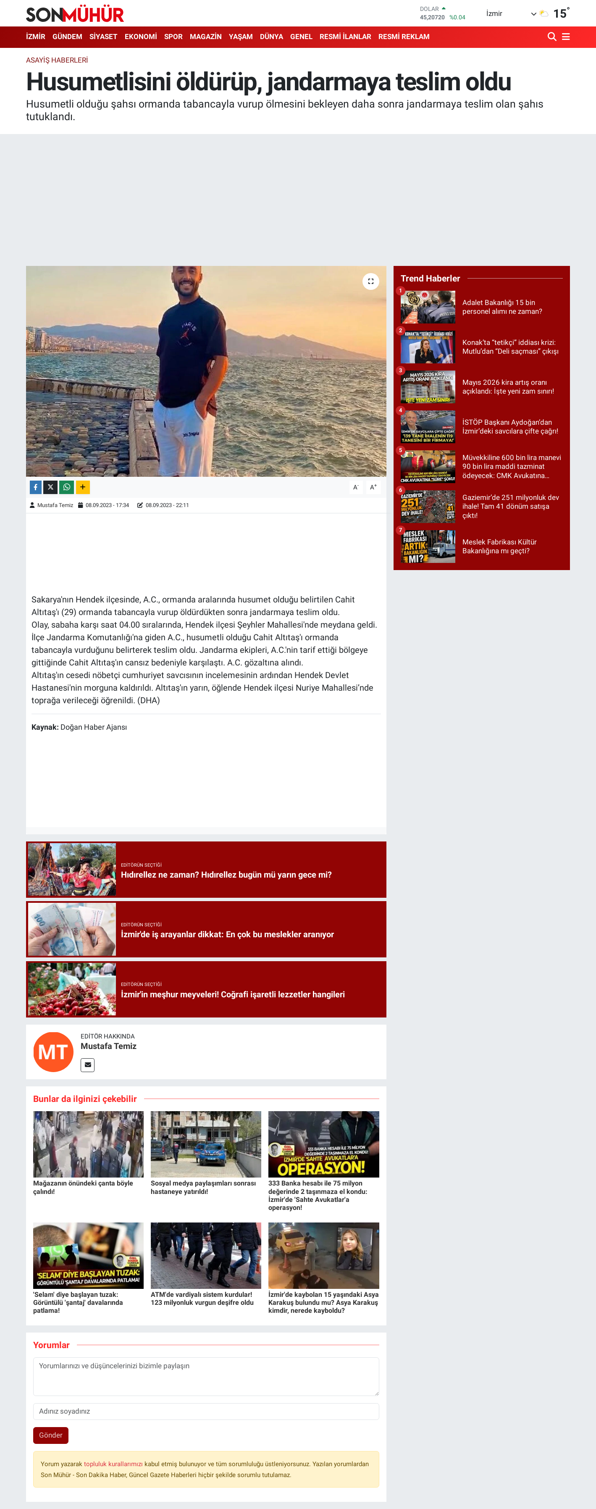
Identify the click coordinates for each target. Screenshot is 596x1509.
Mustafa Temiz (55, 505)
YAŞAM (241, 36)
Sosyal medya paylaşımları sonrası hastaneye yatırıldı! (203, 1187)
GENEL (301, 36)
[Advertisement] (298, 200)
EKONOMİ (141, 36)
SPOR (173, 36)
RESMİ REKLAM (404, 36)
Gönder (51, 1435)
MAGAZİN (206, 36)
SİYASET (103, 36)
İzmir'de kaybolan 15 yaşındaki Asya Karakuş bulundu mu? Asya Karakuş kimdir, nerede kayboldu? (323, 1302)
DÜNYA (271, 36)
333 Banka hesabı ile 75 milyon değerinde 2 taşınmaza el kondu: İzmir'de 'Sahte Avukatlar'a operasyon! (318, 1195)
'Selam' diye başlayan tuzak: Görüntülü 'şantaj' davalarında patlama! (78, 1302)
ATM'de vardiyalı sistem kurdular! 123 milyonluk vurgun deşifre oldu (202, 1299)
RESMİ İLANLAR (345, 36)
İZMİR (35, 36)
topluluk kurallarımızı (114, 1464)
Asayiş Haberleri (57, 60)
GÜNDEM (67, 36)
